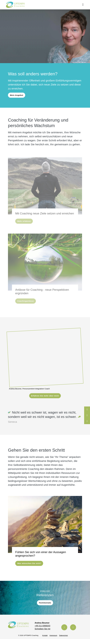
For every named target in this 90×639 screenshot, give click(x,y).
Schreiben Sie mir (42, 627)
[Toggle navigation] (83, 4)
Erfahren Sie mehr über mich (45, 395)
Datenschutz (63, 634)
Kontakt (45, 634)
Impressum (53, 634)
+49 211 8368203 (42, 624)
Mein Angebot (16, 96)
